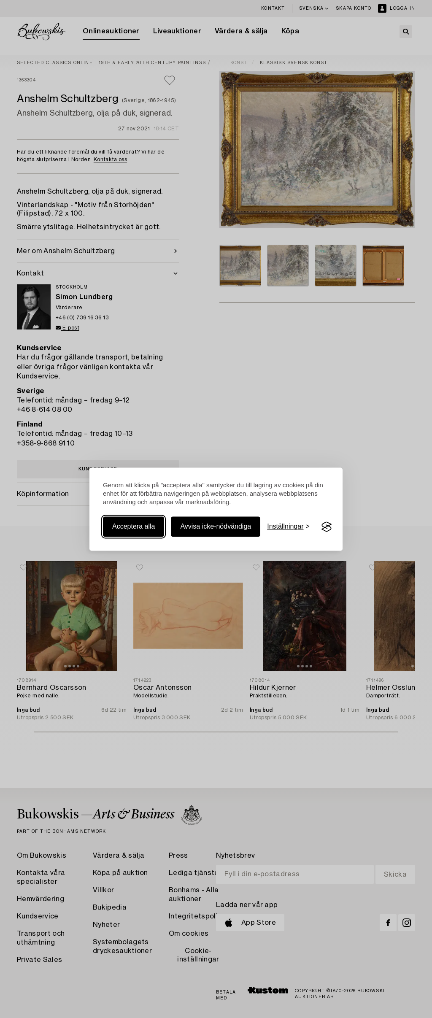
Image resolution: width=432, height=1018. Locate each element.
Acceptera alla (133, 526)
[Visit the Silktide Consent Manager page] (326, 527)
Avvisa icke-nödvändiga (215, 526)
